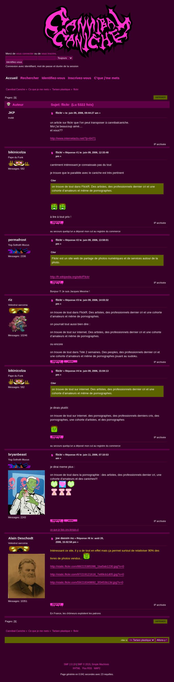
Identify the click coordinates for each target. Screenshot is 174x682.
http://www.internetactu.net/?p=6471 (73, 138)
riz (10, 300)
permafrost (17, 240)
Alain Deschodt (20, 538)
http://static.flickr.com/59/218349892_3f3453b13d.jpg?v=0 (86, 582)
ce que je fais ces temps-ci (64, 529)
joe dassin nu (65, 538)
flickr (59, 112)
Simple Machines (100, 664)
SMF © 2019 (84, 664)
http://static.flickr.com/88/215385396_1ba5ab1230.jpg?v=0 (87, 566)
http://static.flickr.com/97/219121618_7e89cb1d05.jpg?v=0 (87, 574)
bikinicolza (17, 152)
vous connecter (24, 53)
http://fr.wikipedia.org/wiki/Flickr (69, 276)
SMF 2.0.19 (70, 664)
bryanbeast (17, 454)
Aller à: (124, 640)
